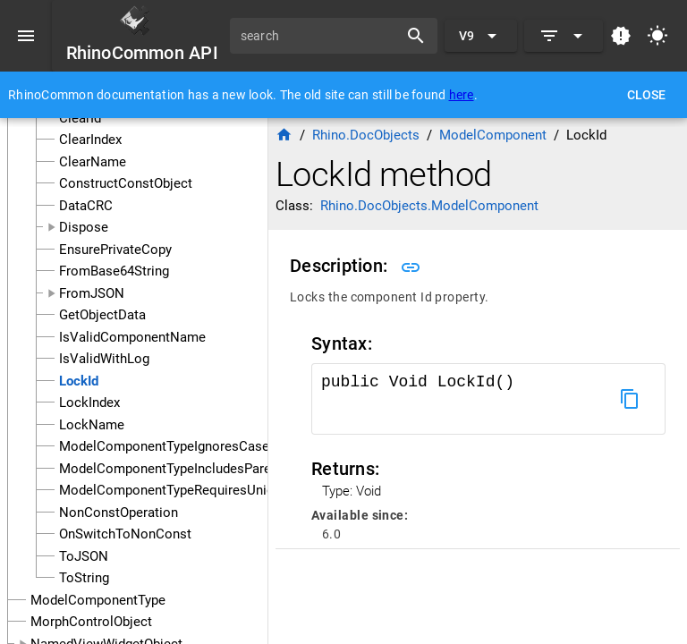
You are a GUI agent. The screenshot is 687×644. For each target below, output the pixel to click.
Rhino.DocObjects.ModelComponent (429, 206)
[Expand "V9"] (481, 36)
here (461, 95)
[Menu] (26, 36)
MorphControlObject (91, 622)
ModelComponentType (97, 600)
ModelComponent (493, 135)
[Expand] (563, 36)
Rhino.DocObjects (366, 135)
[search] (320, 36)
